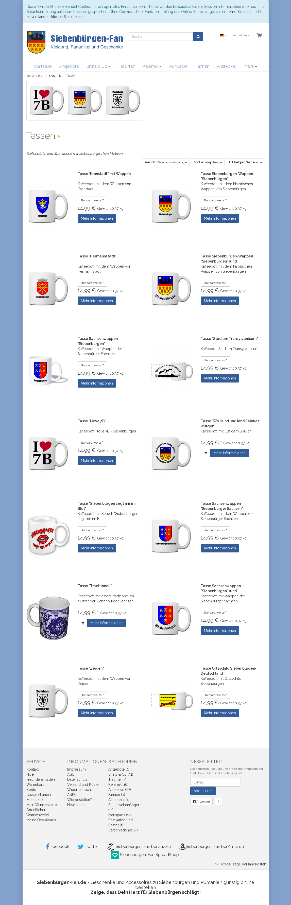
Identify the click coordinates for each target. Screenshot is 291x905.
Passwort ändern (40, 795)
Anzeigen (201, 801)
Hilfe (30, 774)
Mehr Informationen (97, 218)
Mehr (250, 66)
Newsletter (76, 805)
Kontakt (32, 769)
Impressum (76, 769)
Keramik (152, 66)
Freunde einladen (40, 779)
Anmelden (241, 35)
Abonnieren (203, 791)
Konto (31, 790)
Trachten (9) (118, 779)
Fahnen (202, 66)
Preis (208, 162)
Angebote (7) (118, 769)
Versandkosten (254, 864)
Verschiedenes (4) (123, 830)
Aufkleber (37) (119, 790)
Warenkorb (35, 784)
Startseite (43, 66)
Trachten (127, 66)
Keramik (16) (118, 784)
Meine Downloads (41, 820)
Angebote (69, 66)
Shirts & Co (99, 66)
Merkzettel (35, 800)
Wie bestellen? (79, 800)
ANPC (72, 795)
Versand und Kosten (83, 784)
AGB (71, 774)
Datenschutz (77, 779)
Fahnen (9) (116, 795)
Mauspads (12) (120, 815)
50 (245, 162)
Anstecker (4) (119, 800)
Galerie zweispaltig (166, 162)
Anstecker (226, 66)
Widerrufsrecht (79, 790)
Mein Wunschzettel (42, 805)
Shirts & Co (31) (120, 774)
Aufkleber (178, 66)
